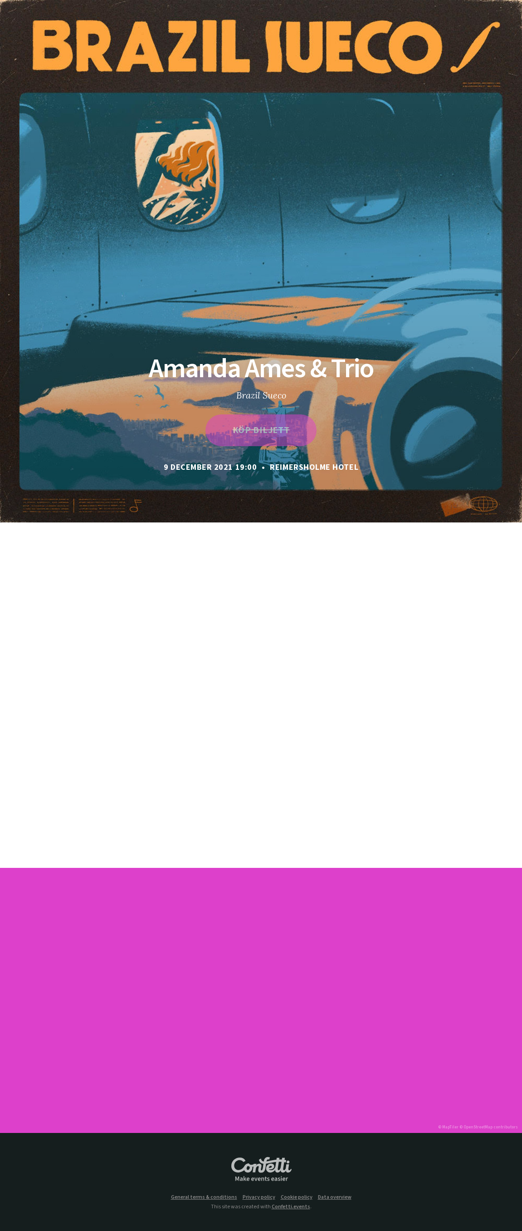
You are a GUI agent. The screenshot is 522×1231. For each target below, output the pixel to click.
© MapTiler (448, 1127)
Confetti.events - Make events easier (261, 1170)
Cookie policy (296, 1197)
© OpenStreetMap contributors (488, 1127)
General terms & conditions (204, 1197)
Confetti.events (291, 1207)
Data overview (334, 1197)
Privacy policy (259, 1197)
